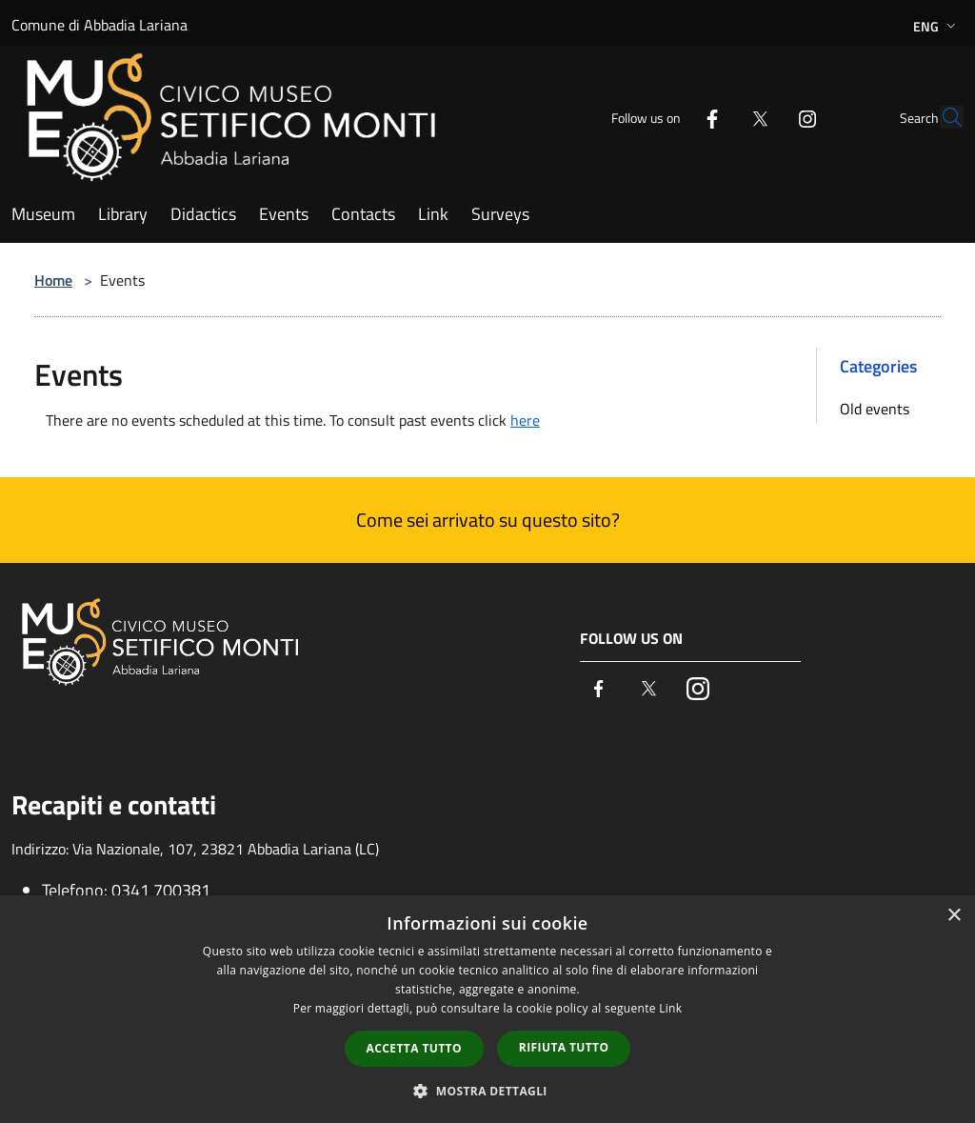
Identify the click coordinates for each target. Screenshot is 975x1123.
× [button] (953, 916)
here (525, 420)
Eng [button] (936, 26)
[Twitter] (716, 117)
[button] (487, 1090)
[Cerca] (941, 117)
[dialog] (487, 1009)
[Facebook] (668, 117)
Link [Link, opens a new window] (670, 1008)
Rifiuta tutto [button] (564, 1047)
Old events (874, 408)
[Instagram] (764, 117)
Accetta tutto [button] (414, 1048)
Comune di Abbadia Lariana (99, 24)
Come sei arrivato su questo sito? (488, 519)
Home (53, 280)
